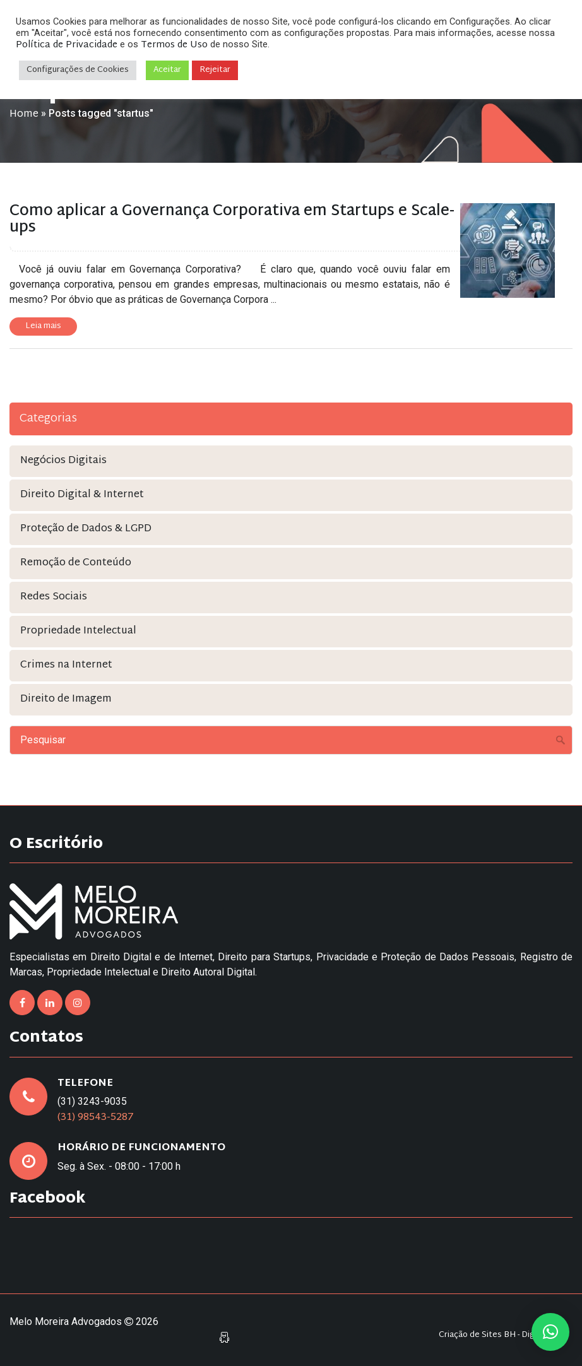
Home (24, 114)
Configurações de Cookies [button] (78, 70)
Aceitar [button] (167, 70)
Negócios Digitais (63, 461)
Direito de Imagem (66, 699)
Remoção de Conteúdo (75, 563)
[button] (550, 1332)
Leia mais (43, 326)
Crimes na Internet (66, 665)
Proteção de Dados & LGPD (85, 529)
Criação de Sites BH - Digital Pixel (502, 1335)
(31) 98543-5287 (95, 1118)
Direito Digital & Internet (82, 495)
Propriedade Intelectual (78, 631)
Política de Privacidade (66, 45)
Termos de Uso (174, 45)
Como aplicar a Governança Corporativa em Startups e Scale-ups (231, 219)
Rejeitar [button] (214, 70)
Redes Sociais (53, 597)
